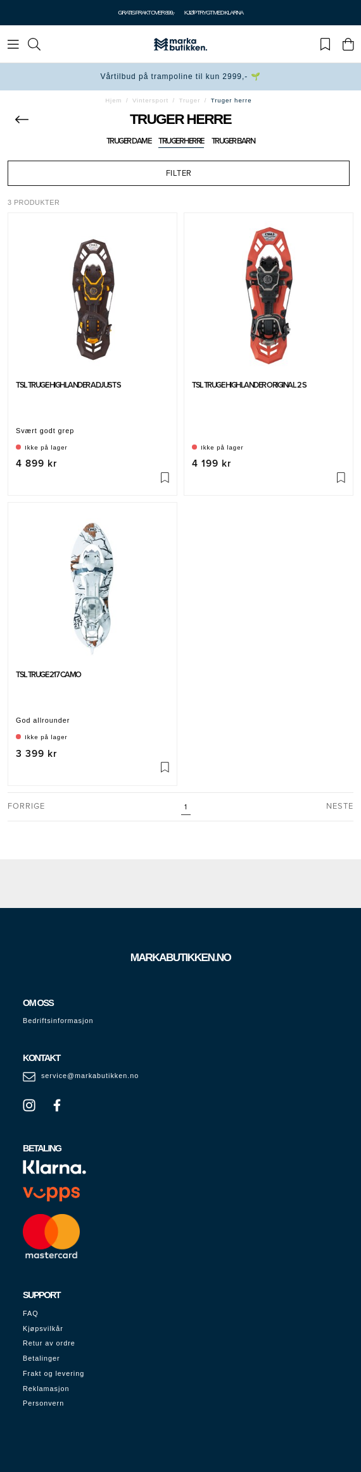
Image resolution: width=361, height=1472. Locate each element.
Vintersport (150, 100)
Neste (339, 806)
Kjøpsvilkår (43, 1328)
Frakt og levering (53, 1373)
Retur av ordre (49, 1343)
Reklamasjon (46, 1388)
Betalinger (41, 1358)
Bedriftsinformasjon (58, 1020)
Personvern (43, 1403)
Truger (189, 100)
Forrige (26, 806)
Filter (179, 173)
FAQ (31, 1313)
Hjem (113, 100)
